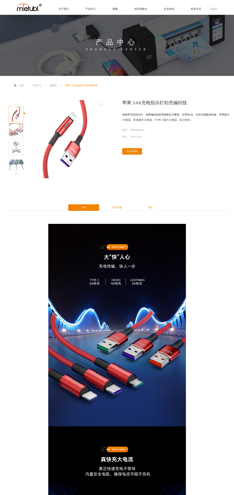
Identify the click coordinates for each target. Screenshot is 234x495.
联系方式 (196, 8)
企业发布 (169, 8)
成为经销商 (132, 151)
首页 (22, 85)
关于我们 (63, 8)
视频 (115, 8)
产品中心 (90, 8)
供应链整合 (140, 8)
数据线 (53, 85)
